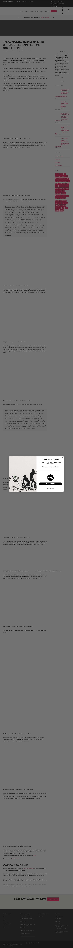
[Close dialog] (63, 458)
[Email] (62, 470)
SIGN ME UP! (50, 484)
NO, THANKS (50, 488)
